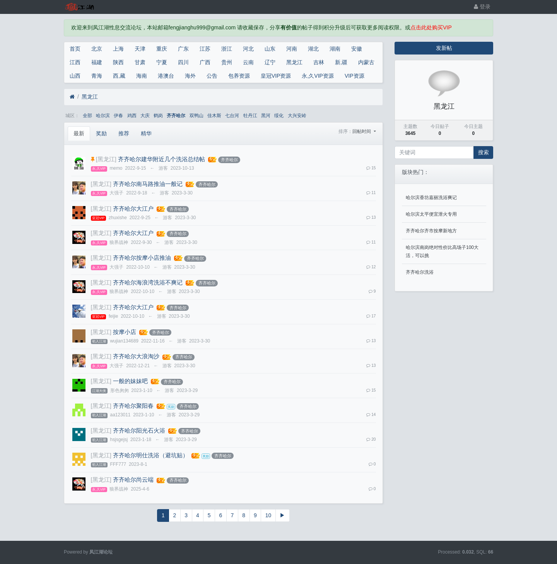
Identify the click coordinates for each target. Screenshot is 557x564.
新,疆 (341, 62)
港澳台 (166, 76)
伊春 (118, 115)
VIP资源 (354, 76)
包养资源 (239, 76)
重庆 (161, 49)
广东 (183, 49)
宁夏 (161, 62)
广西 (205, 62)
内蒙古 (366, 62)
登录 (482, 6)
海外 (190, 76)
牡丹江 (250, 115)
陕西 (118, 62)
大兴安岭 (297, 115)
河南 (291, 49)
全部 (87, 115)
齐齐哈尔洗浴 (420, 272)
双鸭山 (196, 115)
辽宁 (270, 62)
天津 (140, 49)
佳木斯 (214, 115)
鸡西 (132, 115)
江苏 (205, 49)
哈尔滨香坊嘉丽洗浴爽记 (431, 197)
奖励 (101, 133)
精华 (146, 133)
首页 (75, 49)
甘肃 (140, 62)
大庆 (145, 115)
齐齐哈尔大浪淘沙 (136, 356)
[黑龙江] (106, 159)
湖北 (313, 49)
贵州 (226, 62)
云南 (248, 62)
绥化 (279, 115)
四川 (183, 62)
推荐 (123, 133)
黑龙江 (294, 62)
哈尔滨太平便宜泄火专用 (431, 214)
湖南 (335, 49)
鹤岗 (158, 115)
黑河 (265, 115)
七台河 (232, 115)
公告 (212, 76)
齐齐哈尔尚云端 (133, 480)
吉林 (318, 62)
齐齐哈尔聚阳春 (133, 406)
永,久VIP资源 (317, 76)
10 (268, 515)
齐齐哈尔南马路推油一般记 (148, 184)
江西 (75, 62)
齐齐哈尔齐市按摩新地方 (431, 230)
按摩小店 (124, 332)
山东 (270, 49)
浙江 (226, 49)
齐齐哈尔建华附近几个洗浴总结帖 (161, 159)
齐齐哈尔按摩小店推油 (142, 258)
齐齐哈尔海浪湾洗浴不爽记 (148, 282)
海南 (141, 76)
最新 (78, 133)
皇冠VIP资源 (276, 76)
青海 (96, 76)
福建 (96, 62)
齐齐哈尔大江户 (133, 209)
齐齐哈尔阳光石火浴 (139, 431)
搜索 (483, 152)
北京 (96, 49)
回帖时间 (362, 131)
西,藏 (119, 76)
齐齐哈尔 (176, 115)
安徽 (356, 49)
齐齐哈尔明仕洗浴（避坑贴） (150, 455)
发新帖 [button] (444, 48)
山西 (75, 76)
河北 (248, 49)
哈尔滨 (103, 115)
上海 (118, 49)
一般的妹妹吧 (130, 381)
